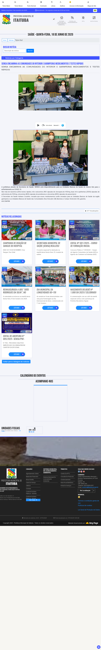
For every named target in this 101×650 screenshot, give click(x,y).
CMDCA (28, 485)
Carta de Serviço (31, 482)
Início (4, 40)
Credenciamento (65, 479)
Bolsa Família (30, 479)
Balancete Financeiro (32, 476)
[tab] (54, 19)
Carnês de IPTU (65, 473)
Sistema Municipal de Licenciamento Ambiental (49, 479)
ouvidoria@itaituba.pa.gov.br (90, 487)
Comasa (28, 488)
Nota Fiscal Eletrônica (67, 482)
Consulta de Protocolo (67, 476)
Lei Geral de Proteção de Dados (89, 510)
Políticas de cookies (85, 505)
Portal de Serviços (66, 485)
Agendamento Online (32, 473)
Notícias (11, 40)
